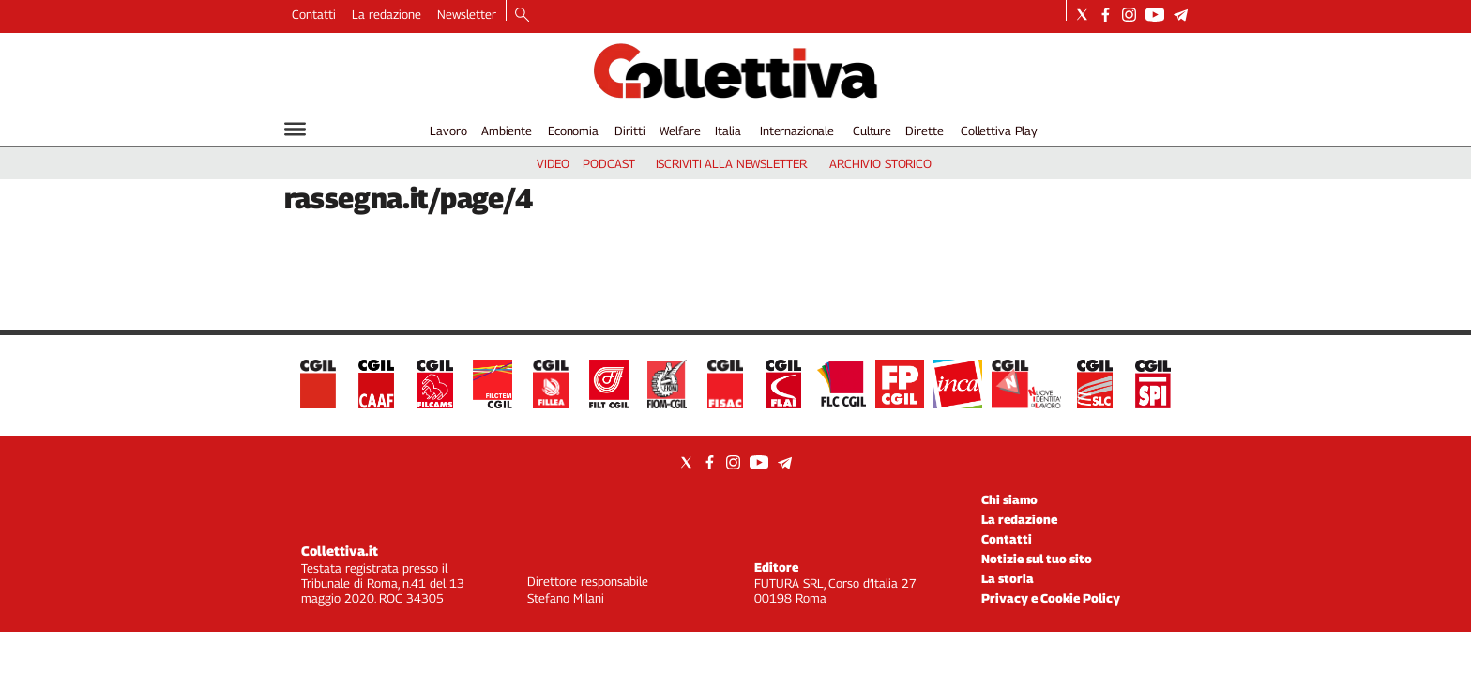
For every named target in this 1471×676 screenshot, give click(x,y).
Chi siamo (1009, 499)
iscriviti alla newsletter (731, 163)
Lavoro (448, 130)
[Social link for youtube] (1154, 15)
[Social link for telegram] (1181, 15)
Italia (727, 130)
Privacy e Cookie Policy (1050, 598)
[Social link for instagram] (1129, 15)
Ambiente (506, 130)
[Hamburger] (295, 129)
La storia (1007, 578)
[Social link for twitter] (1082, 15)
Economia (573, 130)
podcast (608, 163)
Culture (872, 130)
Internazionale (797, 130)
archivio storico (880, 163)
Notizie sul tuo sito (1036, 558)
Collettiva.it (339, 551)
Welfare (680, 130)
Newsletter (466, 14)
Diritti (629, 130)
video (553, 163)
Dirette (924, 130)
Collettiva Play (999, 130)
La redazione (386, 14)
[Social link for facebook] (1106, 15)
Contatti (314, 14)
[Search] (522, 16)
